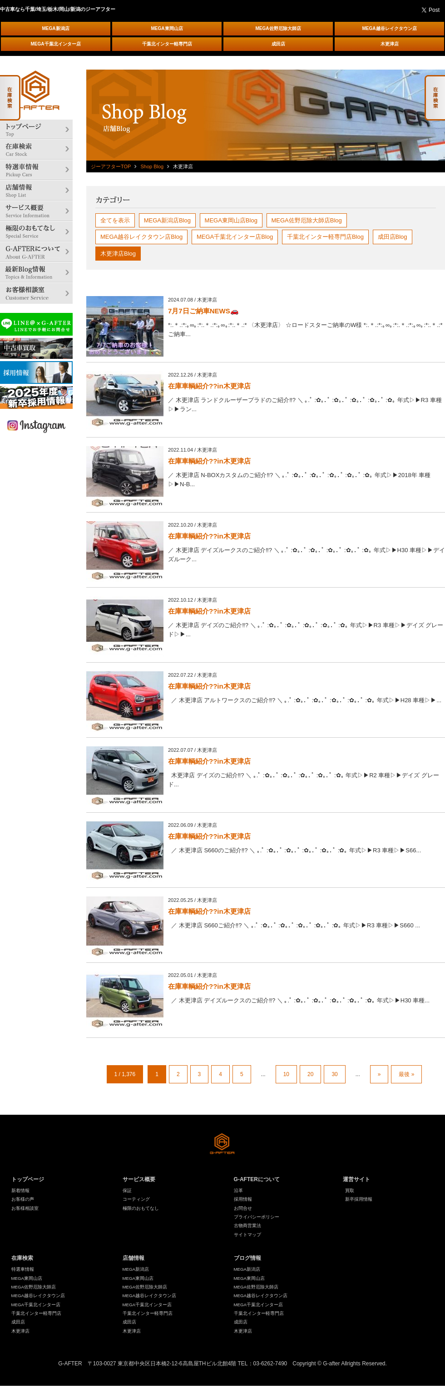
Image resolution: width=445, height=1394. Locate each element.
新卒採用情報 (358, 1199)
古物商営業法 (247, 1225)
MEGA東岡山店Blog (231, 220)
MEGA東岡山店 (167, 28)
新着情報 (20, 1190)
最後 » (406, 1074)
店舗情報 (133, 1258)
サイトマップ (247, 1234)
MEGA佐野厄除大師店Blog (307, 220)
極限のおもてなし (141, 1208)
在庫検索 (22, 1258)
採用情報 (243, 1199)
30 (334, 1074)
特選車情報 (22, 1269)
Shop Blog (151, 166)
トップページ (27, 1179)
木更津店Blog (118, 253)
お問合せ (243, 1208)
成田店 (278, 43)
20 (310, 1074)
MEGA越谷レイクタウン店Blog (141, 236)
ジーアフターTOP (111, 166)
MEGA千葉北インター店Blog (235, 236)
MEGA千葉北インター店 (56, 43)
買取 (349, 1190)
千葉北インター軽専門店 (167, 43)
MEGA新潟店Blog (167, 220)
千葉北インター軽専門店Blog (325, 236)
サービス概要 (139, 1179)
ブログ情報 (247, 1258)
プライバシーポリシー (256, 1216)
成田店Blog (392, 236)
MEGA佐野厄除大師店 (278, 28)
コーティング (136, 1199)
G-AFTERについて (257, 1179)
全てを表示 (115, 220)
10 (286, 1074)
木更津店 (390, 43)
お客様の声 (22, 1199)
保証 (127, 1190)
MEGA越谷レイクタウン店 (389, 28)
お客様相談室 (25, 1208)
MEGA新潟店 (55, 28)
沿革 (238, 1190)
